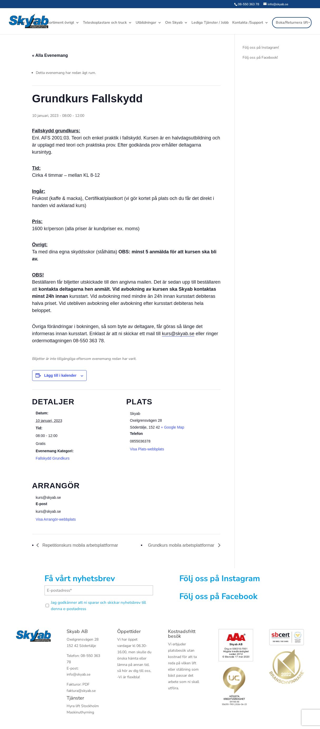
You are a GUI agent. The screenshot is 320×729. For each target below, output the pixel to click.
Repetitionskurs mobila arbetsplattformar (79, 545)
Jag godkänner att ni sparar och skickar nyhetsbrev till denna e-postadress (98, 605)
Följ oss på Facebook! (260, 57)
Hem (21, 23)
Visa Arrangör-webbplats (56, 519)
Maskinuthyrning (80, 712)
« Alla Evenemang (50, 55)
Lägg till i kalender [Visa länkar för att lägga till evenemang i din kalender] (60, 375)
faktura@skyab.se (81, 690)
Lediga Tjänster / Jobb (210, 23)
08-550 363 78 (248, 4)
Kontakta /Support (247, 23)
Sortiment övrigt (60, 23)
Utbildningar (146, 23)
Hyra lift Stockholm (83, 705)
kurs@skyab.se (178, 333)
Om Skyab (174, 23)
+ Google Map (172, 427)
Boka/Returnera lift (292, 23)
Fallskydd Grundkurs (53, 458)
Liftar (33, 23)
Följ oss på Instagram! (261, 47)
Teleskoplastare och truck (105, 23)
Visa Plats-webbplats (147, 449)
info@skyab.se (78, 674)
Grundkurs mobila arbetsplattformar (181, 545)
